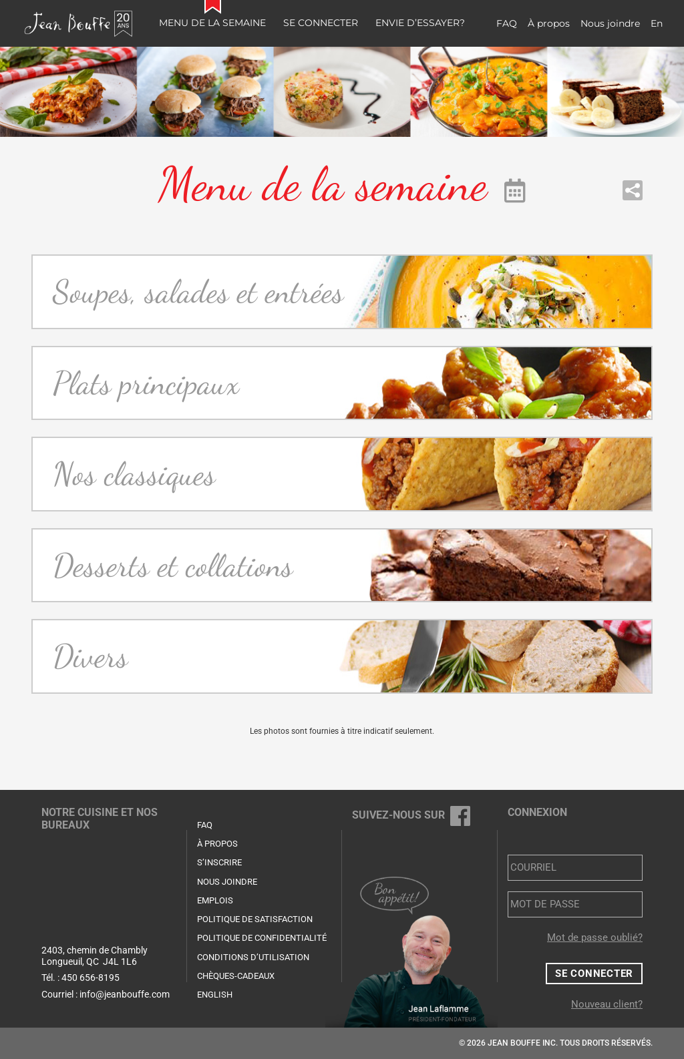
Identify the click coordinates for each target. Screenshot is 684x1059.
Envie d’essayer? (420, 23)
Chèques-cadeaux (236, 976)
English (214, 995)
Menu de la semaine (212, 23)
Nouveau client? (607, 1004)
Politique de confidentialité (262, 938)
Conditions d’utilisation (253, 957)
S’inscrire (219, 862)
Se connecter (320, 23)
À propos (549, 23)
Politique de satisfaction (255, 919)
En (657, 23)
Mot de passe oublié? (595, 937)
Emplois (215, 900)
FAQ (506, 23)
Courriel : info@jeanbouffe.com (105, 994)
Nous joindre (610, 23)
